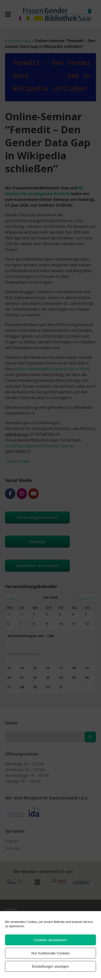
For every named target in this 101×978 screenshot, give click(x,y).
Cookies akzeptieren (50, 940)
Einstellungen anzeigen (50, 966)
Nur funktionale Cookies (50, 953)
